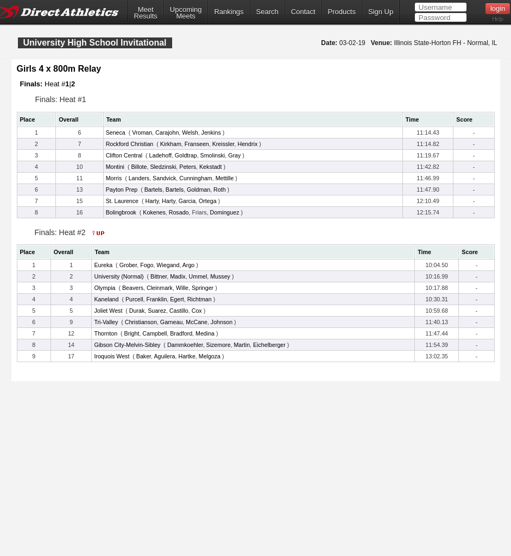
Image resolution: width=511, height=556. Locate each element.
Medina (205, 333)
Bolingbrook (121, 212)
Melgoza (209, 356)
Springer (202, 288)
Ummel (198, 276)
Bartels (153, 189)
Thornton (105, 333)
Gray (234, 155)
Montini (115, 166)
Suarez (157, 310)
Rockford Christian (130, 144)
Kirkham (170, 144)
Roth (219, 189)
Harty (152, 201)
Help (497, 19)
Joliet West (108, 310)
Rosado (179, 212)
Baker (143, 356)
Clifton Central (124, 155)
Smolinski (212, 155)
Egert (177, 299)
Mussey (220, 276)
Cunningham (195, 178)
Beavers (132, 288)
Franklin (156, 299)
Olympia (104, 288)
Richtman (199, 299)
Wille (182, 288)
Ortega (208, 201)
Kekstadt (210, 166)
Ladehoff (160, 155)
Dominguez (224, 212)
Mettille (225, 178)
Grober (128, 265)
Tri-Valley (106, 322)
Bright (132, 333)
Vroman (142, 132)
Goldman (198, 189)
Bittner (158, 276)
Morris (114, 178)
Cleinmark (160, 288)
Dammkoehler (185, 345)
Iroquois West (111, 356)
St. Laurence (122, 201)
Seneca (115, 132)
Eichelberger (269, 345)
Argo (188, 265)
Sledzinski (163, 166)
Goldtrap (186, 155)
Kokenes (154, 212)
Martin (242, 345)
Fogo (146, 265)
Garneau (171, 322)
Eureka (103, 265)
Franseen (197, 144)
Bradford (181, 333)
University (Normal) (118, 276)
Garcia (187, 201)
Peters (187, 166)
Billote (139, 166)
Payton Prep (122, 189)
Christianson (141, 322)
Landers (139, 178)
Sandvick (164, 178)
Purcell (134, 299)
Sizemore (218, 345)
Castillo (178, 310)
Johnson (221, 322)
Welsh (190, 132)
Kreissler (223, 144)
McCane (196, 322)
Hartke (186, 356)
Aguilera (164, 356)
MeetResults (145, 13)
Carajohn (167, 132)
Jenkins (211, 132)
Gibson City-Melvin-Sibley (127, 345)
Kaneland (106, 299)
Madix (177, 276)
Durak (136, 310)
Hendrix (247, 144)
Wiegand (167, 265)
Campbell (154, 333)
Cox (197, 310)
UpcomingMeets (186, 13)
